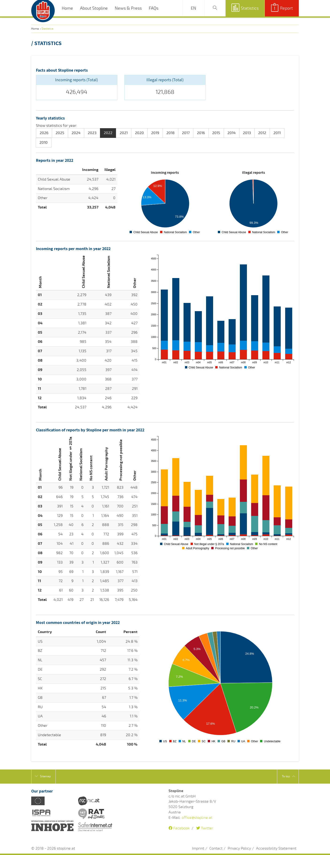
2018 (170, 133)
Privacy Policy (239, 848)
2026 (44, 133)
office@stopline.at (197, 817)
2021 (124, 133)
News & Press (128, 8)
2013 (247, 133)
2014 (231, 133)
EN (193, 8)
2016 (201, 133)
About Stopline (94, 8)
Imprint (198, 848)
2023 (92, 133)
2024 (76, 133)
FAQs (153, 8)
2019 (155, 133)
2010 (43, 142)
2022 (108, 133)
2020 (139, 133)
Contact (216, 848)
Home (67, 8)
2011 (277, 133)
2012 (262, 133)
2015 (216, 133)
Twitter (204, 828)
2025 (60, 133)
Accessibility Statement (276, 848)
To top (288, 776)
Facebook (179, 828)
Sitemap (43, 776)
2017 (186, 133)
